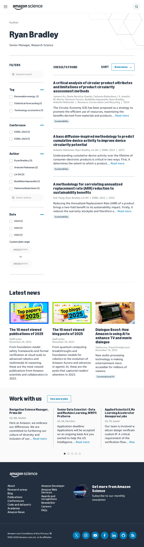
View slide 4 (76, 454)
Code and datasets (19, 504)
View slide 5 (80, 454)
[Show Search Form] (136, 6)
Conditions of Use (31, 533)
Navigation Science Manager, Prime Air (28, 411)
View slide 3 (72, 454)
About (11, 486)
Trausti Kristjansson (119, 347)
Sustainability (61, 121)
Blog (10, 493)
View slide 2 (68, 454)
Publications (15, 497)
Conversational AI (105, 376)
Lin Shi (94, 149)
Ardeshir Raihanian (63, 102)
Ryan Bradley (116, 99)
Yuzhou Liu (101, 347)
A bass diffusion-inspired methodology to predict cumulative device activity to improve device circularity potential (93, 140)
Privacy (45, 533)
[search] (26, 74)
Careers (46, 506)
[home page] (27, 6)
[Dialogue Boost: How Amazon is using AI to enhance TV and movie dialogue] (115, 313)
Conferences (16, 501)
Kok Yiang (58, 197)
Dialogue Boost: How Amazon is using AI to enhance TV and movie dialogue (113, 335)
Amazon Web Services (49, 491)
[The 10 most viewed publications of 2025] (29, 313)
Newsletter (48, 502)
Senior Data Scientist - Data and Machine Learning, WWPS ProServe (77, 413)
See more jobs (59, 398)
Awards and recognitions (49, 498)
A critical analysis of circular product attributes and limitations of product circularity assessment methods (92, 87)
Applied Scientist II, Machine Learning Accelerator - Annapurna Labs (123, 413)
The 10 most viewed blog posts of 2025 (68, 331)
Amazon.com (14, 533)
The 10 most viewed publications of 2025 (26, 331)
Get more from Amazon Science (111, 488)
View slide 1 (65, 454)
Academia (14, 508)
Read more (122, 115)
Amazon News (16, 512)
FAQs (44, 510)
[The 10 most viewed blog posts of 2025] (72, 313)
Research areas (17, 489)
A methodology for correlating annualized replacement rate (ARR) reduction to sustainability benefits (87, 188)
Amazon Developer (52, 486)
